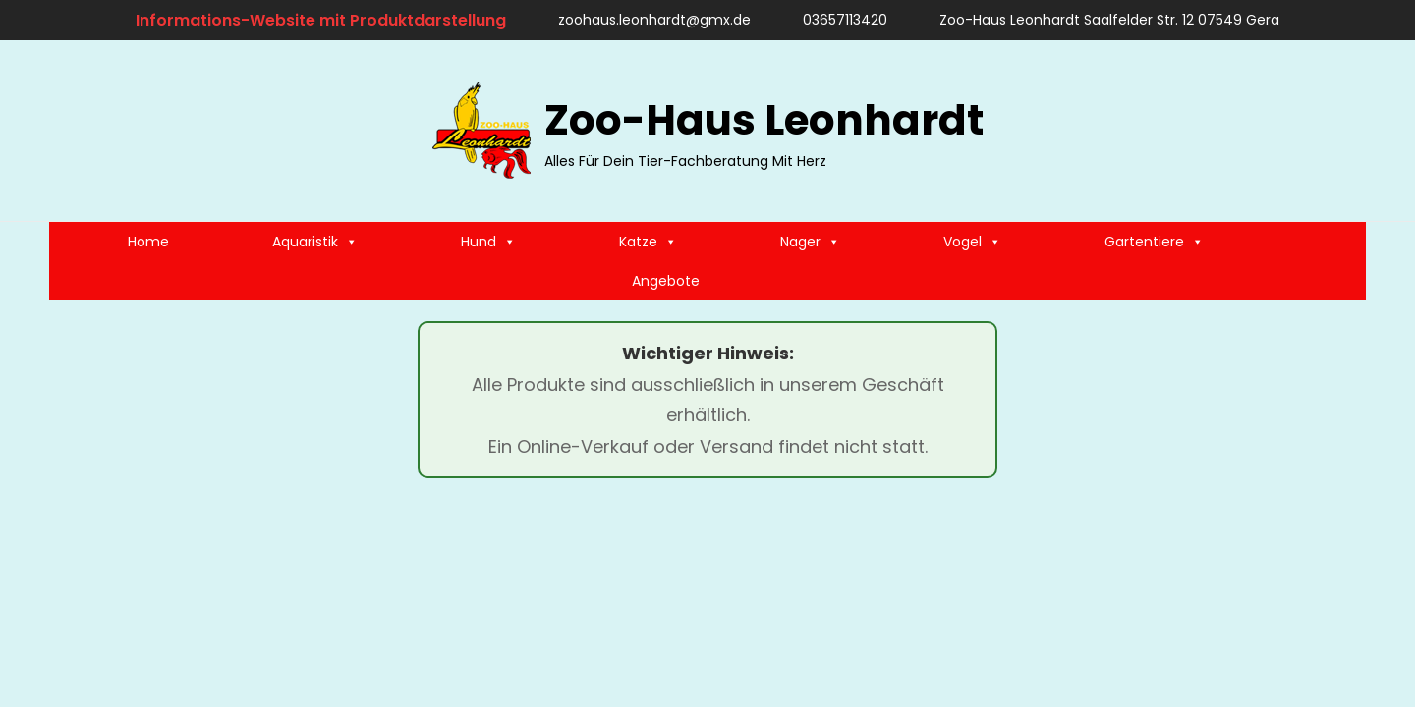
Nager (810, 241)
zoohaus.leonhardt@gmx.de (645, 19)
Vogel (972, 241)
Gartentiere (1154, 241)
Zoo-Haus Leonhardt (764, 120)
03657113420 (835, 19)
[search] (1341, 130)
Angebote (666, 281)
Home (148, 241)
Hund (488, 241)
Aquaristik (315, 241)
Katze (648, 241)
